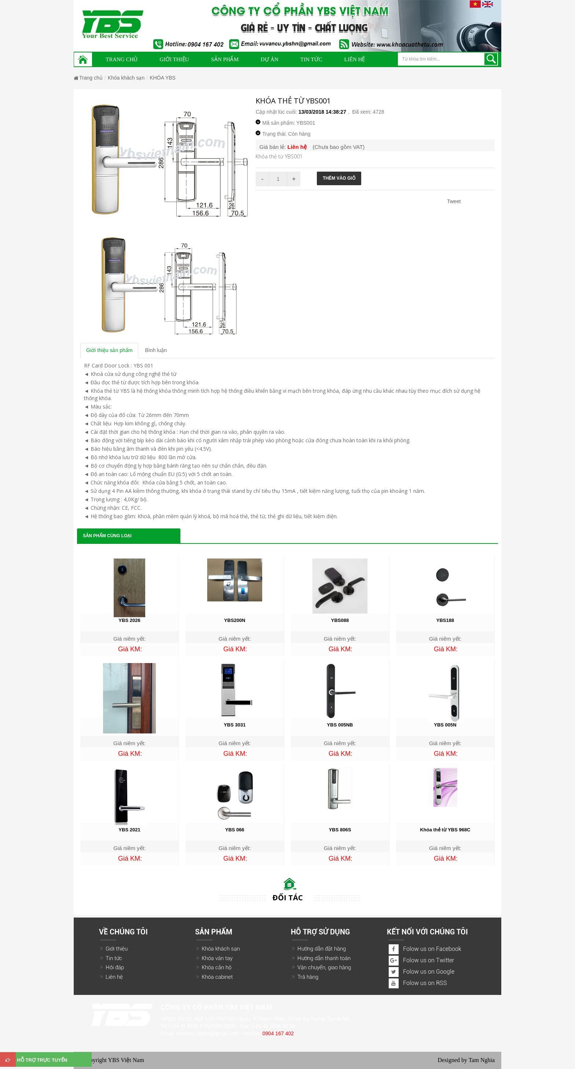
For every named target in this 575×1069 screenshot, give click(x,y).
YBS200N (234, 620)
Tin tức (114, 958)
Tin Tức (311, 59)
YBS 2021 (129, 829)
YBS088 (340, 620)
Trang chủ (122, 59)
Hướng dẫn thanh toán (324, 958)
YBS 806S (340, 829)
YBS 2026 (129, 620)
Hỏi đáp (115, 967)
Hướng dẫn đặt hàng (321, 948)
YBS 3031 (234, 725)
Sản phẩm (224, 59)
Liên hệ (354, 59)
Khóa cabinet (217, 977)
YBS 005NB (340, 725)
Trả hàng (307, 977)
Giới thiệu (174, 59)
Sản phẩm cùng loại (107, 535)
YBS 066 (234, 829)
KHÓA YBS (163, 78)
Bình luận (155, 350)
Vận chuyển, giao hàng (324, 967)
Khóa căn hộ (216, 967)
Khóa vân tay (217, 958)
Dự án (269, 59)
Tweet (454, 201)
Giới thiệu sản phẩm (109, 350)
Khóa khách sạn (126, 78)
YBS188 (445, 620)
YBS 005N (445, 725)
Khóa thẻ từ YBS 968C (445, 829)
